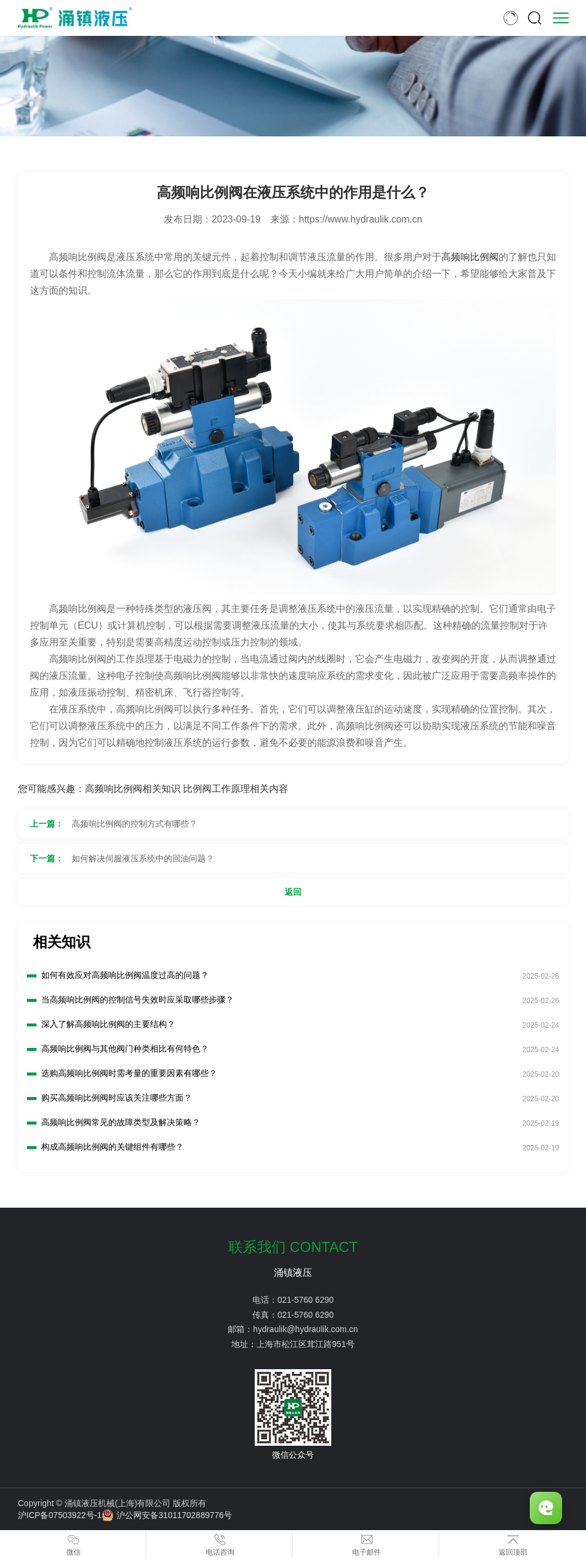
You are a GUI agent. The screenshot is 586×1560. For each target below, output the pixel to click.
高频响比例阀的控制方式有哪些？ (134, 823)
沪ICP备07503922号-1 (60, 1515)
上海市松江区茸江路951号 (305, 1344)
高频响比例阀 (470, 257)
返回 (293, 892)
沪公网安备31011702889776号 (167, 1515)
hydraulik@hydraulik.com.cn (305, 1329)
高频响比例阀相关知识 (133, 789)
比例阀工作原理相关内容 (235, 789)
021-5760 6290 (305, 1300)
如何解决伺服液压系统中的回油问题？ (143, 858)
